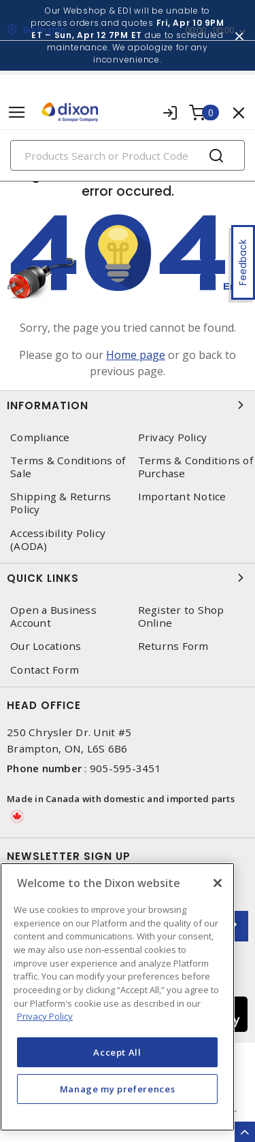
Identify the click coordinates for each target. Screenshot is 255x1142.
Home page (135, 354)
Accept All (117, 1052)
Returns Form (173, 646)
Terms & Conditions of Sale (67, 467)
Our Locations (45, 646)
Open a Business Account (53, 616)
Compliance (40, 437)
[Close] (218, 883)
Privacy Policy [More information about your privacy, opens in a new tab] (45, 1016)
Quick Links (127, 577)
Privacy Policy (172, 437)
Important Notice (182, 496)
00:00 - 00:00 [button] (209, 30)
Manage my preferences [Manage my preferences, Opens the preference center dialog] (117, 1089)
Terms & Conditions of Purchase (195, 467)
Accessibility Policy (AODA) (57, 540)
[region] (117, 997)
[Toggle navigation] (17, 112)
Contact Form (44, 669)
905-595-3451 (125, 768)
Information (127, 405)
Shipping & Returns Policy (61, 503)
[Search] (127, 155)
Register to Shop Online (181, 616)
